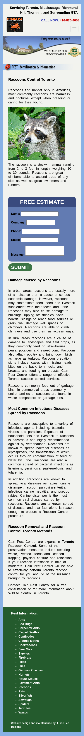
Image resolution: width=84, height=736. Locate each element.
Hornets (24, 674)
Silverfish (25, 695)
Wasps (23, 712)
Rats (21, 691)
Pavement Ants (29, 682)
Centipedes (26, 636)
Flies (21, 666)
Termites (24, 708)
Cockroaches (27, 645)
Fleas (22, 661)
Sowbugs (25, 699)
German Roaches (30, 670)
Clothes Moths (28, 640)
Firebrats (24, 657)
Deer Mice (25, 649)
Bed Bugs (25, 624)
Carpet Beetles (28, 632)
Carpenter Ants (29, 628)
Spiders (23, 704)
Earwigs (24, 653)
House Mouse (28, 678)
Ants (21, 619)
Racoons (24, 687)
